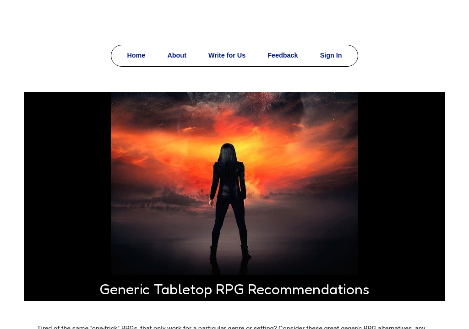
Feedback (282, 55)
